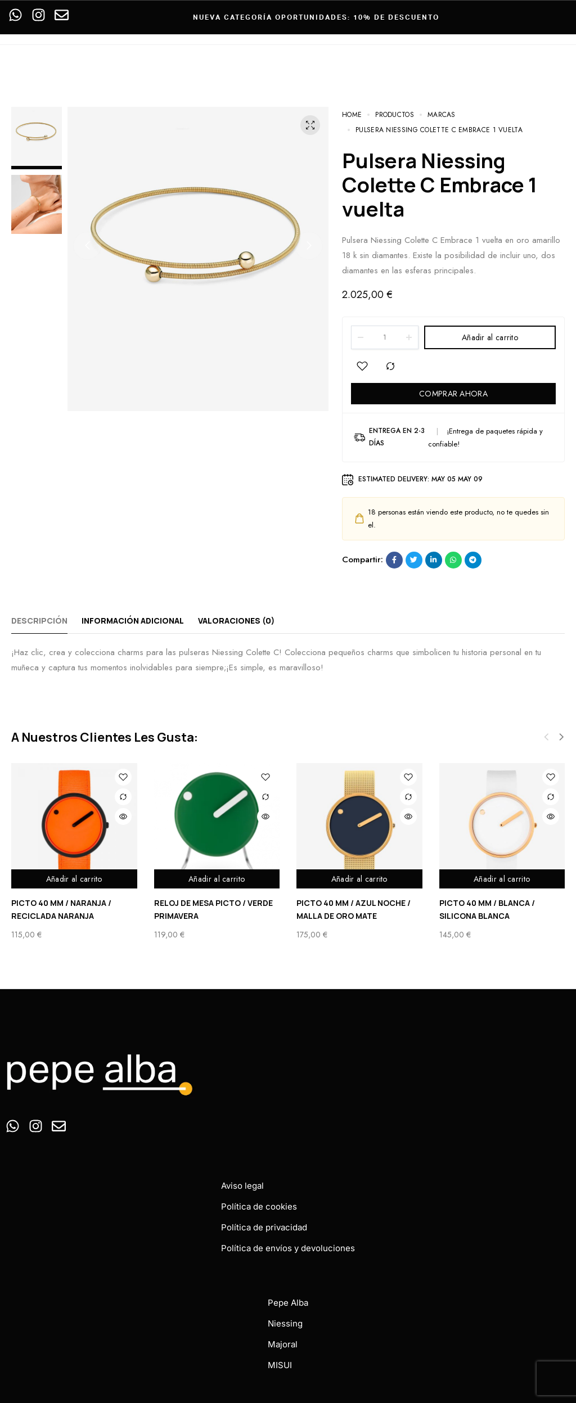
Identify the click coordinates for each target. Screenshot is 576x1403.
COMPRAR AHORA (453, 393)
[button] (87, 246)
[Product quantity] (385, 337)
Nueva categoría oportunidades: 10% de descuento (316, 17)
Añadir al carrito (490, 337)
